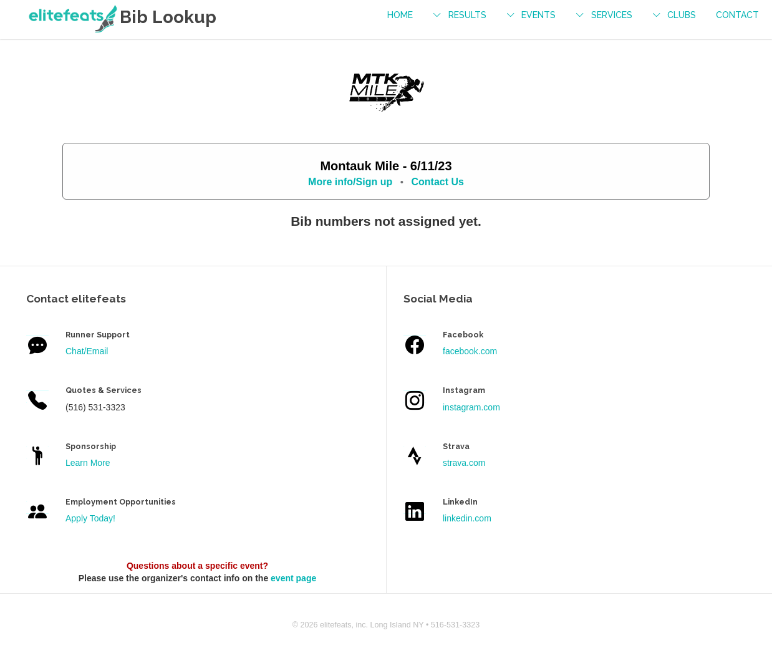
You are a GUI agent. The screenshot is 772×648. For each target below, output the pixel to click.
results (467, 15)
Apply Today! (90, 518)
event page (293, 578)
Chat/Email (86, 351)
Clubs (681, 15)
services (611, 15)
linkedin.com (467, 518)
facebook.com (470, 351)
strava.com (464, 463)
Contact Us (437, 182)
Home (400, 15)
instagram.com (471, 407)
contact (737, 15)
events (538, 15)
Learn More (87, 463)
